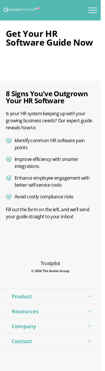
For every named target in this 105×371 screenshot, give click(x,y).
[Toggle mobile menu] (92, 10)
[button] (50, 296)
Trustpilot (50, 263)
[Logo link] (22, 10)
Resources (25, 311)
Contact (22, 341)
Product (22, 296)
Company (24, 326)
